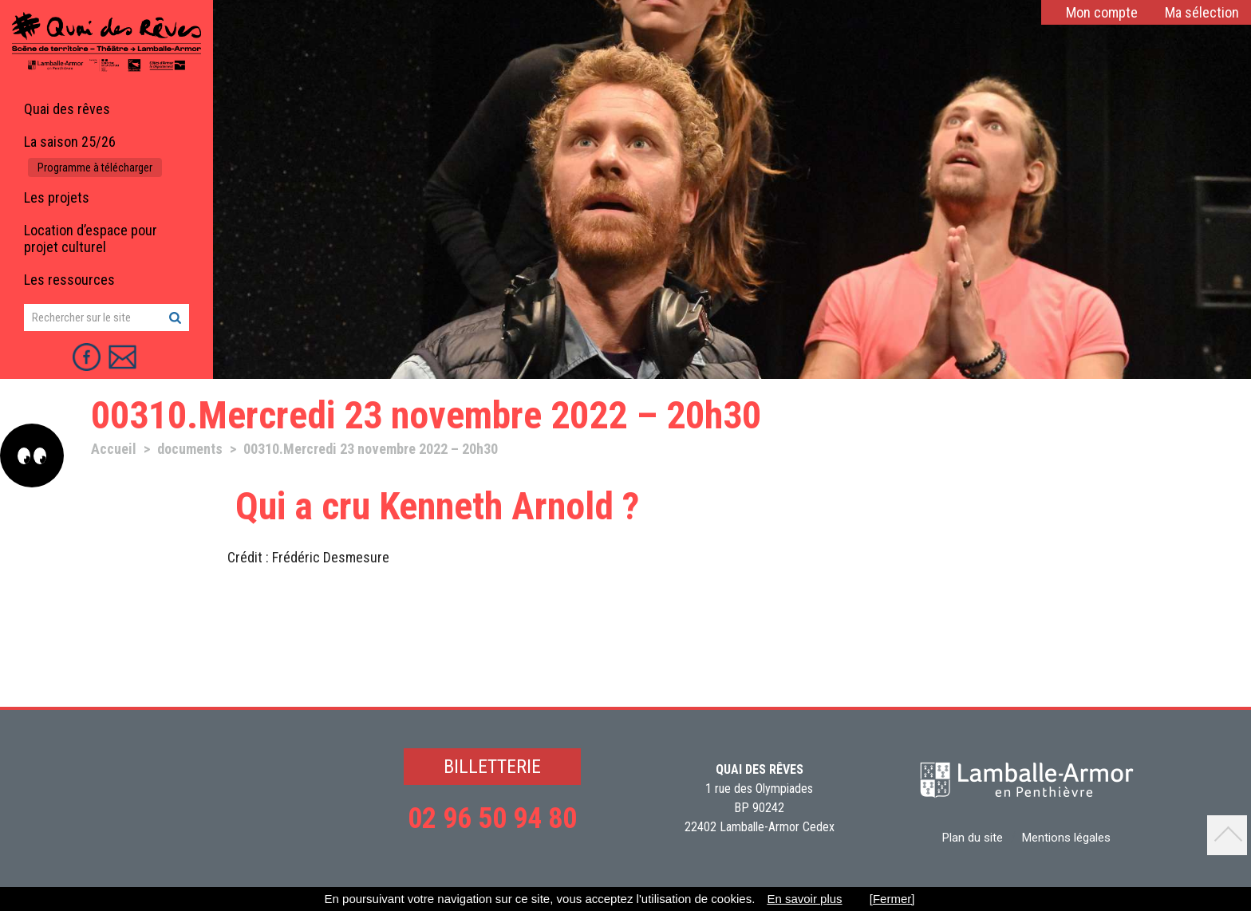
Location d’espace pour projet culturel (90, 238)
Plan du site (972, 837)
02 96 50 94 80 (492, 818)
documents (190, 448)
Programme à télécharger (94, 167)
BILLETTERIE (492, 766)
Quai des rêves (67, 109)
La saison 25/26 (70, 141)
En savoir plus (804, 898)
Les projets (56, 197)
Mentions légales (1066, 837)
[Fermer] (892, 898)
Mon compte (1102, 12)
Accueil (113, 448)
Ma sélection (1202, 12)
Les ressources (69, 279)
